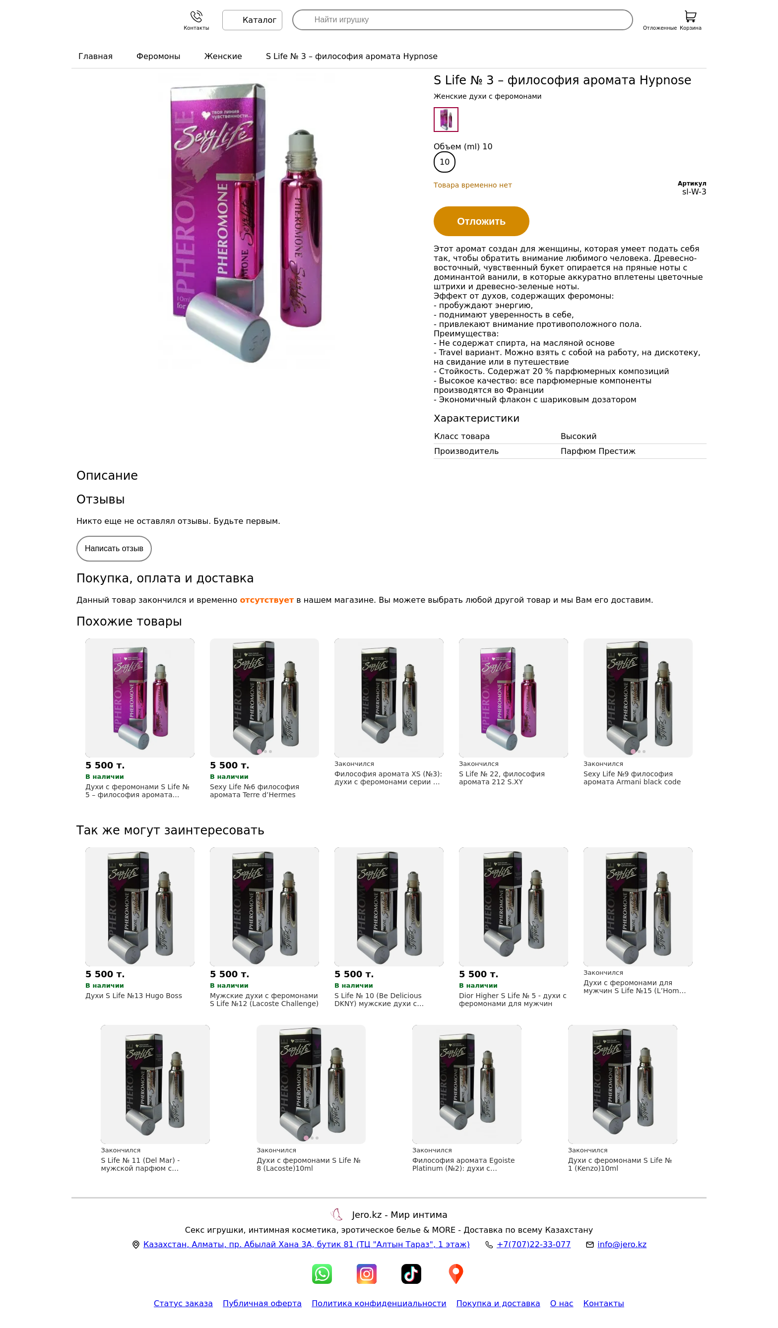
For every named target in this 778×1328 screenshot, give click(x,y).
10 (445, 162)
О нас (562, 1303)
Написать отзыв (114, 548)
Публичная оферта (262, 1303)
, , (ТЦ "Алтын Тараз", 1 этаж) (306, 1244)
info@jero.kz (622, 1244)
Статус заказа (183, 1303)
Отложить (481, 221)
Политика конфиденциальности (379, 1303)
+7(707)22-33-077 (534, 1244)
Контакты (604, 1303)
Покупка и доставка (498, 1303)
